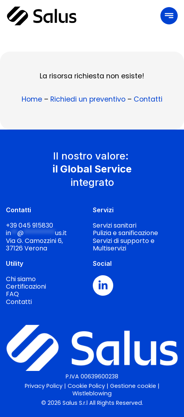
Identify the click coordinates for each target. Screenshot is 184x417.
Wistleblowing (92, 393)
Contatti (148, 99)
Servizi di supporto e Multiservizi (124, 244)
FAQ (12, 293)
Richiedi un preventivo (87, 99)
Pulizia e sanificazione (125, 232)
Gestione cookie (133, 386)
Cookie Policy (86, 386)
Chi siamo (21, 279)
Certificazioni (26, 286)
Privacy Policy (44, 386)
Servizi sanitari (114, 225)
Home (32, 99)
